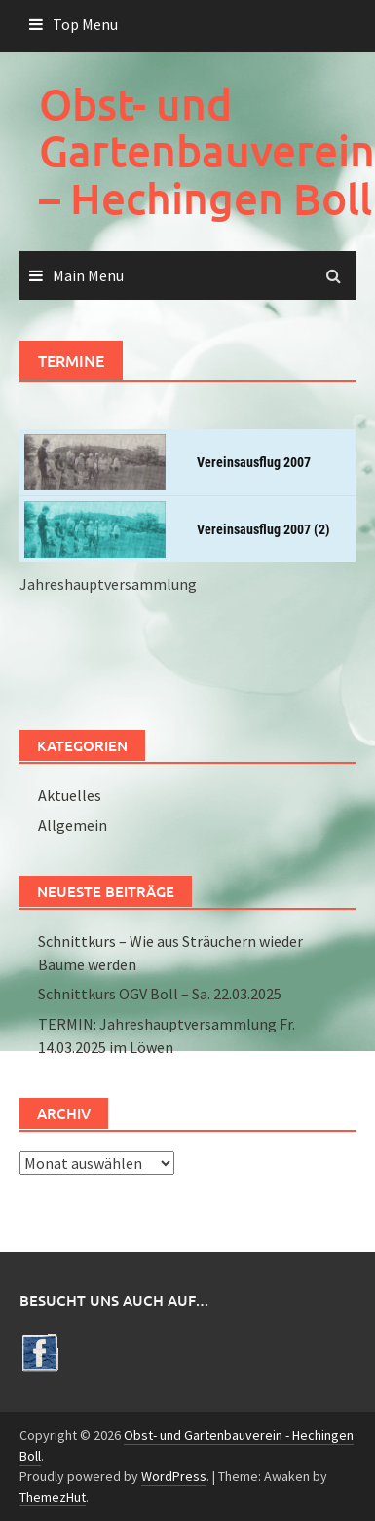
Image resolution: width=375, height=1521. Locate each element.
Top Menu (85, 24)
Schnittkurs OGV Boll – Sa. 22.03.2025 (159, 993)
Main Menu (88, 275)
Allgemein (72, 825)
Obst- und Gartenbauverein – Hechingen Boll (207, 151)
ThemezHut (52, 1496)
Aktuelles (69, 795)
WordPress (173, 1476)
